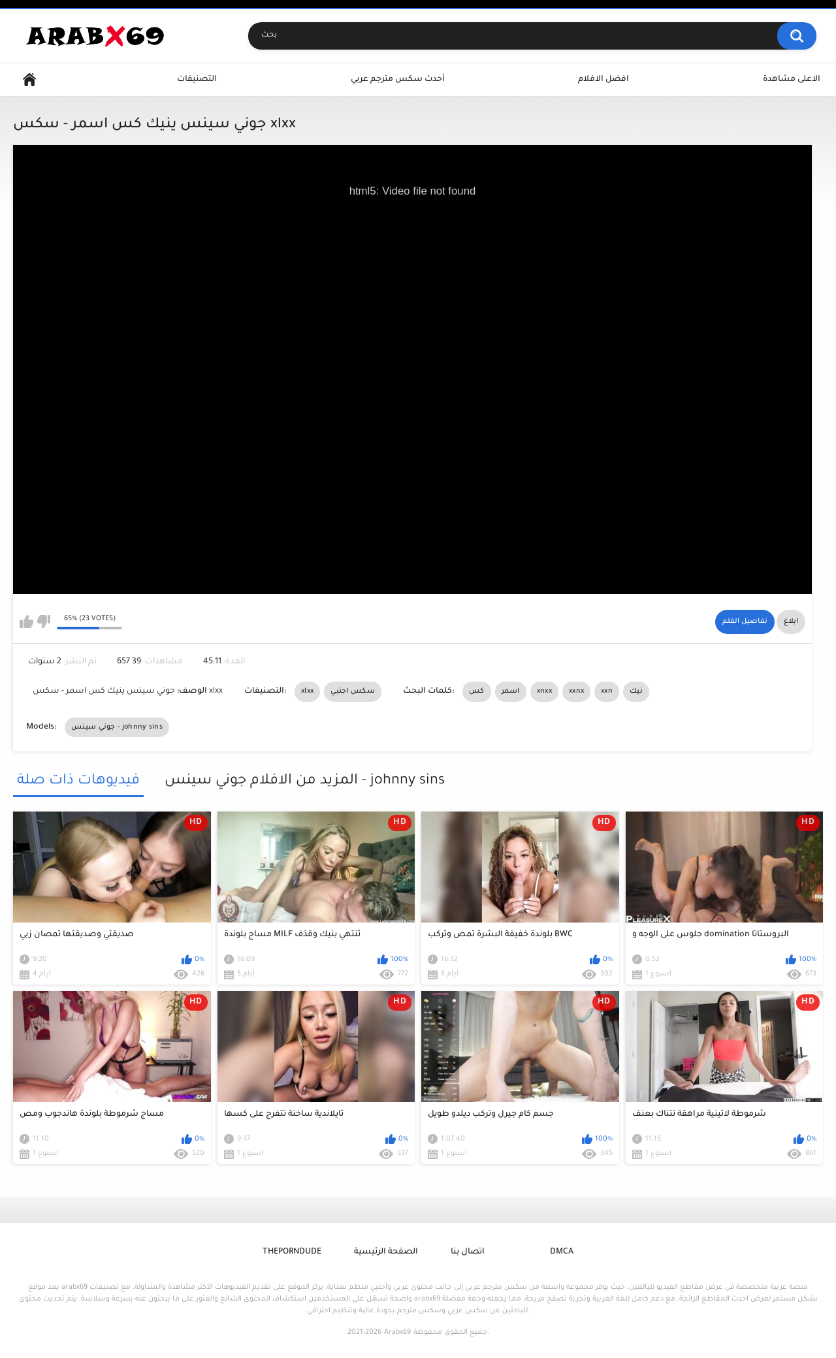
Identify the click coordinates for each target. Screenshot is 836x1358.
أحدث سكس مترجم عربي (398, 79)
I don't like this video (43, 621)
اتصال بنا (468, 1252)
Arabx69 (397, 1332)
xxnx (576, 691)
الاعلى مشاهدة (791, 79)
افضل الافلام (603, 79)
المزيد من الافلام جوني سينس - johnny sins (305, 781)
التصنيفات (197, 79)
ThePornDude (292, 1252)
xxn (607, 691)
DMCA (561, 1252)
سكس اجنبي (352, 691)
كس (477, 691)
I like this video (26, 621)
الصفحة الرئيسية (386, 1252)
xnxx (544, 691)
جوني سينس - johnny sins (117, 727)
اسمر (511, 691)
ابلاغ (791, 621)
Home (29, 80)
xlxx (307, 691)
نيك (636, 691)
